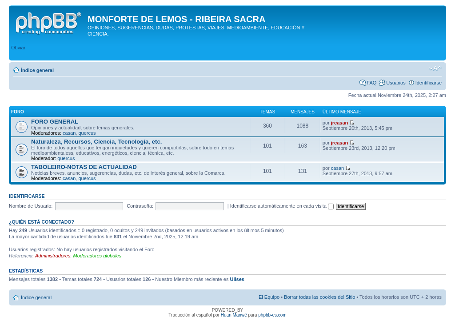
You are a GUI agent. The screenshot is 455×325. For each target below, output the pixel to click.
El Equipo (269, 297)
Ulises (237, 279)
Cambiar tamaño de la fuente (435, 68)
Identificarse (428, 82)
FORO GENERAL (54, 121)
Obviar (18, 47)
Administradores (52, 255)
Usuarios (395, 82)
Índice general (37, 70)
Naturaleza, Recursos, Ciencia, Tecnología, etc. (96, 141)
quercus (87, 133)
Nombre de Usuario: (30, 206)
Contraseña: (140, 206)
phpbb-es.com (272, 315)
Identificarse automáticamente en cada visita (282, 206)
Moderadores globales (97, 255)
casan (69, 133)
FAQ (371, 82)
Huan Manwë (234, 315)
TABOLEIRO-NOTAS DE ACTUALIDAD (84, 167)
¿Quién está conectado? (41, 222)
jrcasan (339, 122)
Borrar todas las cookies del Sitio (319, 297)
